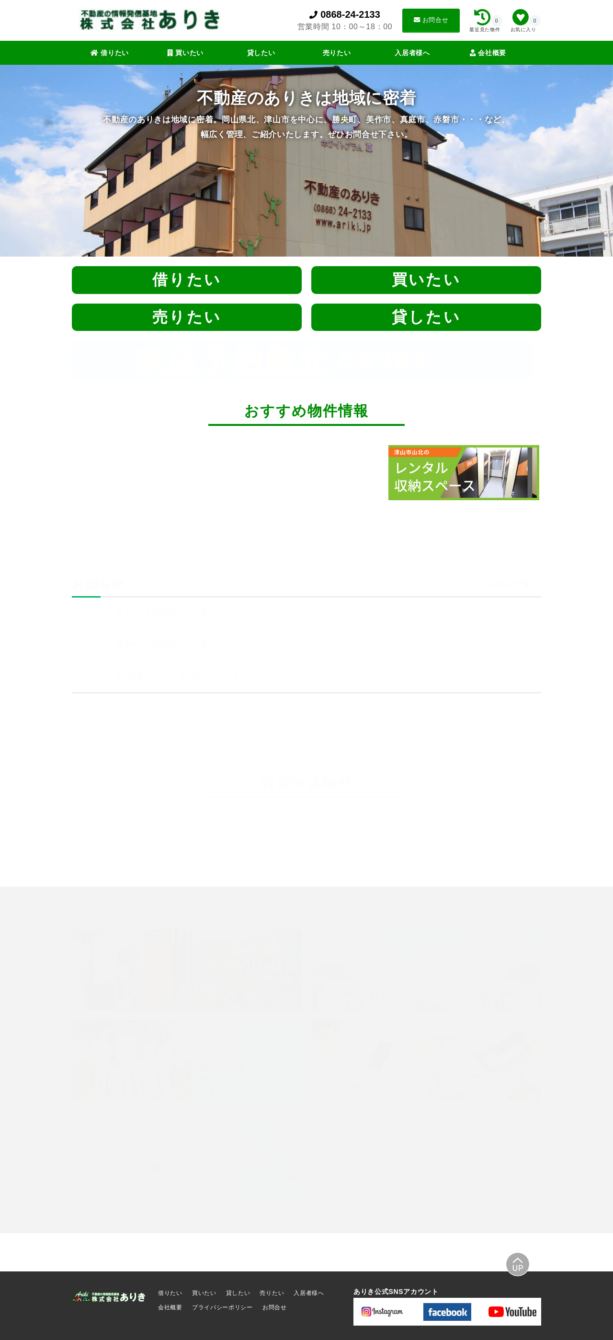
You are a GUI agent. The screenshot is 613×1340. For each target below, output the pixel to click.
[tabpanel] (470, 472)
